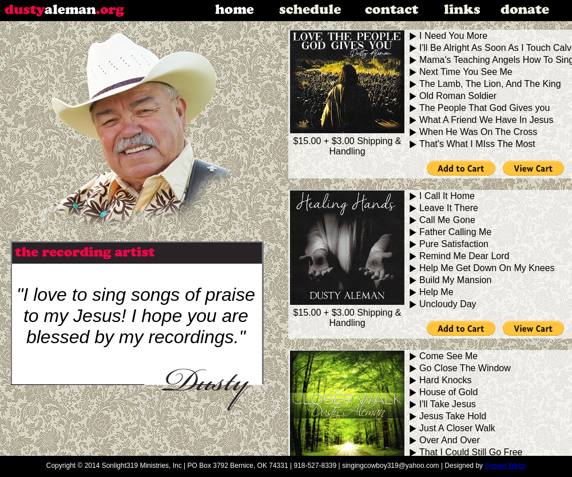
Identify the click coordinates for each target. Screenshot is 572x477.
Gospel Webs (505, 466)
